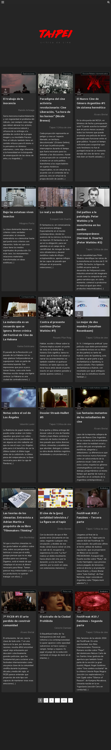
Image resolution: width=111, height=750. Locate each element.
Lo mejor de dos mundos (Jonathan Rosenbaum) (89, 326)
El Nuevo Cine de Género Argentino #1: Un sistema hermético (91, 103)
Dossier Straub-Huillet (62, 388)
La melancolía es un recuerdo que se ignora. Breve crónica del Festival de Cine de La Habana (18, 331)
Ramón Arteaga (26, 110)
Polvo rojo (67, 591)
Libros (68, 488)
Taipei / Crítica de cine (60, 127)
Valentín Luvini (27, 424)
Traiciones (67, 74)
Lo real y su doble (51, 212)
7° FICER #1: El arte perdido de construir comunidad (16, 621)
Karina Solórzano (25, 346)
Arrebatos (30, 187)
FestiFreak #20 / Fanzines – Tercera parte (89, 517)
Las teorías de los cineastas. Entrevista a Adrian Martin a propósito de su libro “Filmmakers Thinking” (18, 522)
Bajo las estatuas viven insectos (18, 214)
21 (64, 700)
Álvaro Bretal (101, 114)
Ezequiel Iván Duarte (60, 219)
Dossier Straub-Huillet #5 (54, 415)
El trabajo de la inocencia (13, 101)
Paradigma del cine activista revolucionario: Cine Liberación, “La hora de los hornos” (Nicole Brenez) (55, 110)
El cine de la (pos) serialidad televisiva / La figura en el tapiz (54, 517)
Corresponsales (28, 297)
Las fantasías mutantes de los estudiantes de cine (92, 417)
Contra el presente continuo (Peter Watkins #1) (52, 326)
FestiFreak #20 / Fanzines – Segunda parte (89, 621)
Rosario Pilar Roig (62, 337)
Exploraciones (29, 74)
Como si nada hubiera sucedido (95, 388)
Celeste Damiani (62, 628)
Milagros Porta (26, 223)
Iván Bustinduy (27, 537)
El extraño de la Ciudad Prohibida (55, 619)
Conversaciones (28, 488)
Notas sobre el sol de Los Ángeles (17, 415)
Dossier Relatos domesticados (95, 74)
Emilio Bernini (64, 528)
